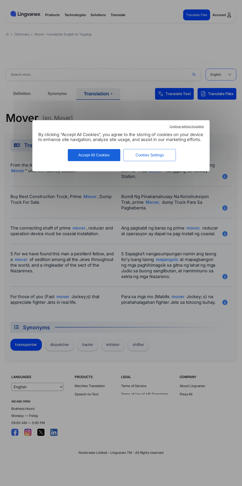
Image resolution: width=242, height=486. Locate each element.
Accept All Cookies (94, 155)
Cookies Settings (149, 155)
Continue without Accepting (186, 126)
